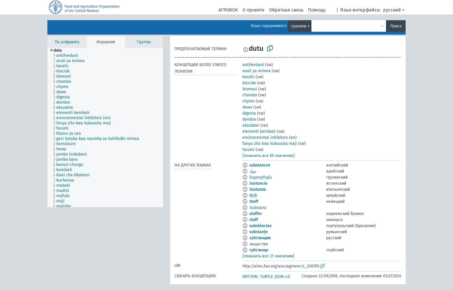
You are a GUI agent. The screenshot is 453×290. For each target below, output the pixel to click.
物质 (253, 195)
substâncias (260, 225)
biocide (249, 83)
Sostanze (257, 189)
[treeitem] (60, 50)
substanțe (258, 231)
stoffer (255, 213)
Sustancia (258, 183)
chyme (248, 101)
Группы (144, 42)
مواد (253, 171)
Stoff (253, 201)
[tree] (105, 127)
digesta (249, 113)
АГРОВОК (228, 10)
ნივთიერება (260, 177)
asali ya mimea (256, 70)
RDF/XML (250, 276)
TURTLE (266, 276)
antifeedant (253, 64)
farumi (248, 149)
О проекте (253, 10)
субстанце (258, 250)
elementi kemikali (259, 131)
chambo (249, 95)
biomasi (249, 89)
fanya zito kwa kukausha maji (269, 143)
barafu (248, 76)
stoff (253, 219)
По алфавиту (67, 42)
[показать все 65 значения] (268, 155)
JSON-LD (282, 276)
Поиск (396, 26)
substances (259, 165)
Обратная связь (286, 10)
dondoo (249, 119)
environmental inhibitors (265, 137)
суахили (298, 26)
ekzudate (250, 125)
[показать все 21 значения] (268, 256)
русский (392, 10)
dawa (247, 107)
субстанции (260, 237)
